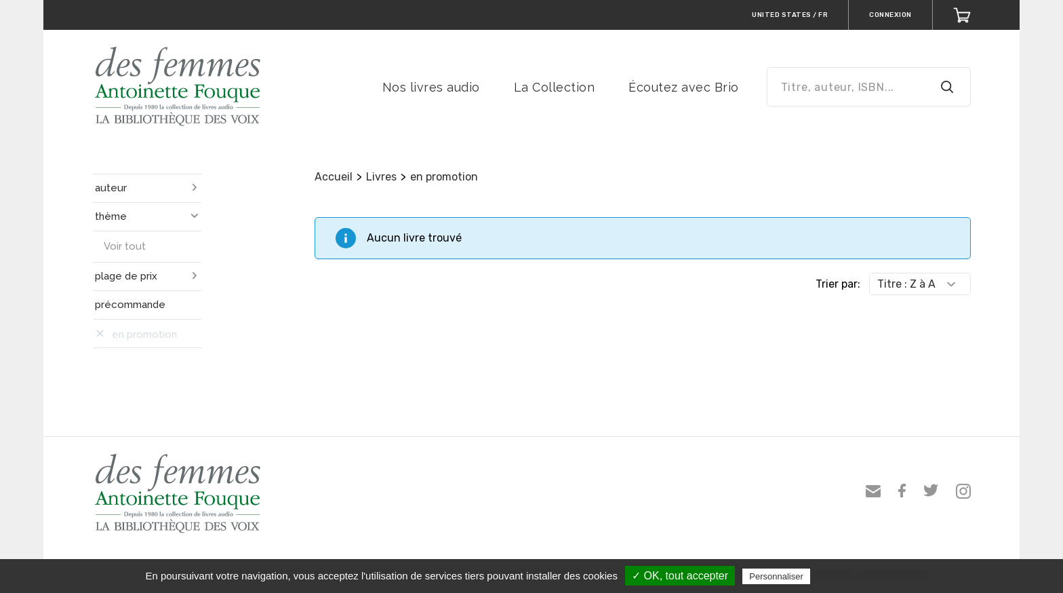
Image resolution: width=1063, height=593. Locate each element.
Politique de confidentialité (872, 576)
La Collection (554, 87)
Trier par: (838, 284)
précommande (130, 305)
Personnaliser (776, 576)
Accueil (334, 176)
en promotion (444, 176)
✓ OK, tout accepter (680, 575)
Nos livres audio (431, 87)
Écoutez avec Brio (683, 87)
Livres (381, 176)
